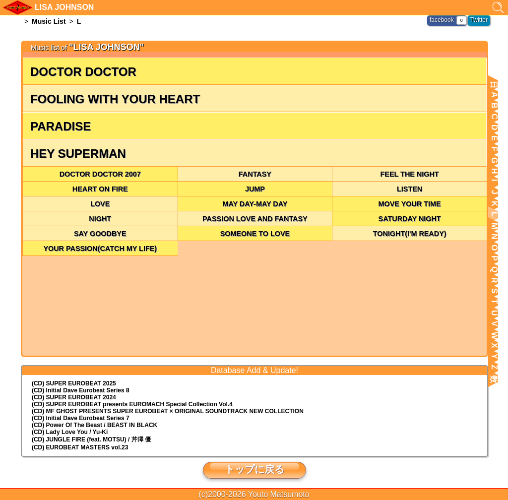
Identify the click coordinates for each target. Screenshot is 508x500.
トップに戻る (254, 469)
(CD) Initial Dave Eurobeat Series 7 (80, 418)
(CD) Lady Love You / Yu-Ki (70, 432)
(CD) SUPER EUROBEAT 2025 (74, 383)
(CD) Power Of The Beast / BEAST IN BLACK (94, 425)
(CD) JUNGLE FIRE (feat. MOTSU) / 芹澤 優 (91, 439)
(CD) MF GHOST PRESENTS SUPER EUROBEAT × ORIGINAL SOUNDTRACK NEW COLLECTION (168, 411)
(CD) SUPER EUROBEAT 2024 (74, 397)
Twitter (479, 19)
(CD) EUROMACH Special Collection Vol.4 (132, 404)
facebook (442, 19)
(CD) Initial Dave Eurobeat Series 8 (80, 390)
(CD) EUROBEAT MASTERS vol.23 (80, 447)
